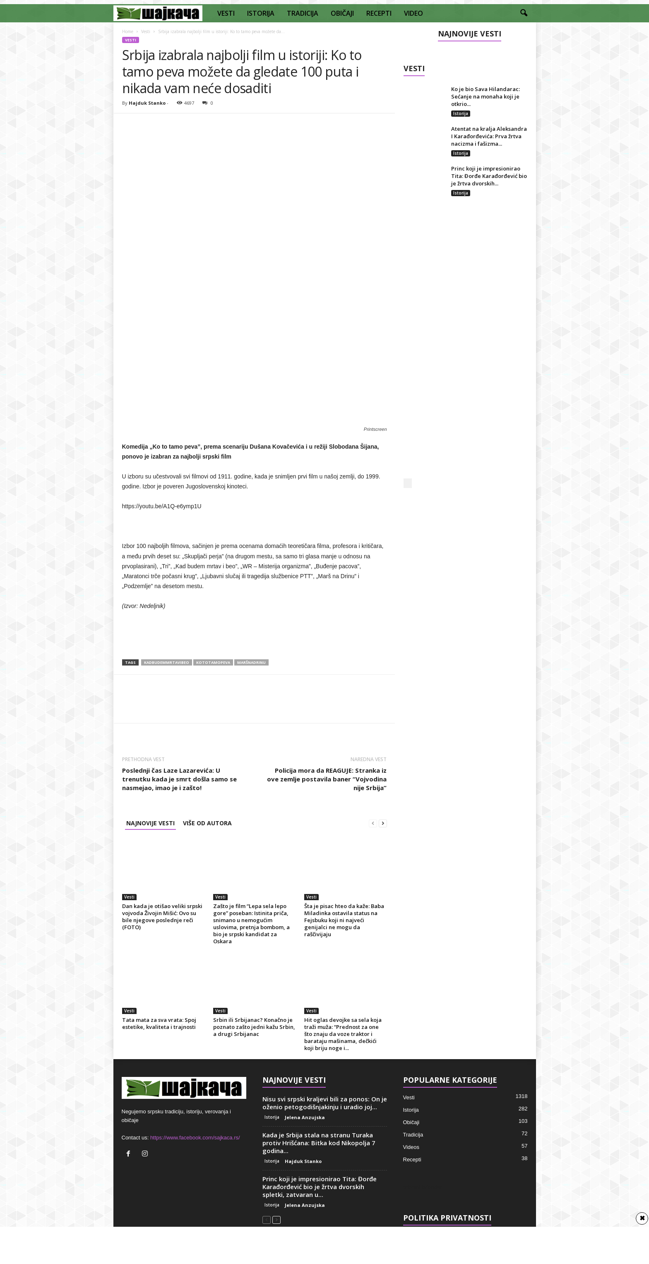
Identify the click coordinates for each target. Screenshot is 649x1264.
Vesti (145, 31)
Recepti (412, 1159)
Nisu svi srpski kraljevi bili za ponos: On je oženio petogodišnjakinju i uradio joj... (324, 1103)
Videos (411, 1147)
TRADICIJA (302, 13)
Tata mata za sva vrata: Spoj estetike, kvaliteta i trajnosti (159, 1023)
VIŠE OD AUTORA (207, 823)
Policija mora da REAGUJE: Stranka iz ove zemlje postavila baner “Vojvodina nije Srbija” (327, 779)
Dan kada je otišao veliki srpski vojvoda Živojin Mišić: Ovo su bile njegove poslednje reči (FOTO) (162, 916)
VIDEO (413, 13)
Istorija (460, 113)
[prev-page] (373, 823)
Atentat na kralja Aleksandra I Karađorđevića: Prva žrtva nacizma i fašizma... (489, 136)
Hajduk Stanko (147, 103)
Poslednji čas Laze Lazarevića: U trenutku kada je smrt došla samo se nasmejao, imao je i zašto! (179, 779)
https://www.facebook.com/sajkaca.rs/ (195, 1137)
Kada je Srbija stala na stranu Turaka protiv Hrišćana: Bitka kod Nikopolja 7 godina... (318, 1143)
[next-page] (383, 823)
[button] (523, 13)
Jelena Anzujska (305, 1117)
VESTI (226, 13)
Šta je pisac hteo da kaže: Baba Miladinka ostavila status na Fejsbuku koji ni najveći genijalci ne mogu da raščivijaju (344, 920)
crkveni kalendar (422, 1187)
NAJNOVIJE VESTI (150, 823)
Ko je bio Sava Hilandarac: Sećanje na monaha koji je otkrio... (485, 96)
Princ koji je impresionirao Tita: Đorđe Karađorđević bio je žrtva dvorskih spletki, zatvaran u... (319, 1187)
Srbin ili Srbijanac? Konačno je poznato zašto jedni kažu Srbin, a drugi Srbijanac (254, 1027)
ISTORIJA (260, 13)
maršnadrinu (251, 662)
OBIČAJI (342, 13)
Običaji (411, 1122)
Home (127, 31)
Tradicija (413, 1135)
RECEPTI (379, 13)
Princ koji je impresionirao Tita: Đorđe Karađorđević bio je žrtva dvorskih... (489, 176)
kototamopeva (213, 662)
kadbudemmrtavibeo (166, 662)
